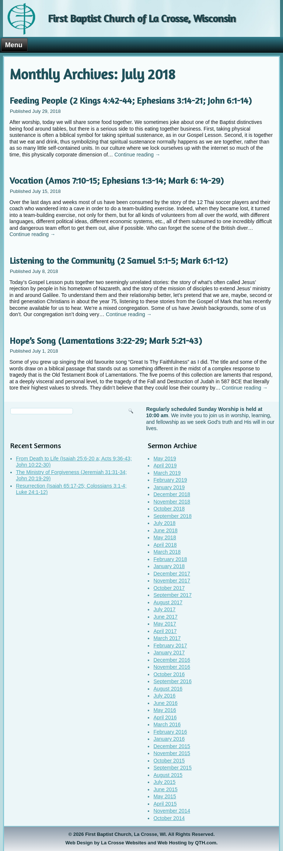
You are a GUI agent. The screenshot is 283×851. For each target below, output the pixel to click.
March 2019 (167, 473)
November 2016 (171, 667)
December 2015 (171, 746)
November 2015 (171, 753)
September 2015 (172, 768)
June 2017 (165, 617)
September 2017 (172, 595)
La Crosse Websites (123, 842)
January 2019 (169, 487)
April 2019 (165, 465)
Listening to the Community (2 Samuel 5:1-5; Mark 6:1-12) (119, 260)
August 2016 (167, 689)
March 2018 (167, 552)
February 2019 (170, 480)
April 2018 (165, 545)
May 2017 (164, 624)
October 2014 (169, 818)
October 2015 (169, 761)
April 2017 (165, 631)
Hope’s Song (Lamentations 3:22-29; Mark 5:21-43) (106, 340)
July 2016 (164, 696)
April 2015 (165, 804)
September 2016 (172, 681)
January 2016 (169, 739)
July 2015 (164, 782)
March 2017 (167, 638)
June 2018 (165, 530)
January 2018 (169, 566)
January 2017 (169, 652)
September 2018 (172, 516)
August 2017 (167, 602)
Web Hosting (172, 842)
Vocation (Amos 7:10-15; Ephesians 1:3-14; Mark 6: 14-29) (117, 180)
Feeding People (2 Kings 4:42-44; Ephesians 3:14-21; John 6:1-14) (131, 100)
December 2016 (171, 660)
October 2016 (169, 674)
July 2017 (164, 609)
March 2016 (167, 724)
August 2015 (167, 775)
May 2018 (164, 537)
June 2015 (165, 789)
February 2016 (170, 732)
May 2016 (164, 710)
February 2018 (170, 559)
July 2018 (164, 523)
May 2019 (164, 458)
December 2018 (171, 494)
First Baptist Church (108, 834)
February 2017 (170, 645)
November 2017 (171, 581)
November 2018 (171, 502)
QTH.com (205, 842)
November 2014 (171, 811)
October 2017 (169, 588)
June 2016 (165, 703)
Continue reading (137, 155)
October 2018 (169, 509)
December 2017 (171, 574)
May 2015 (164, 796)
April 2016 (165, 717)
